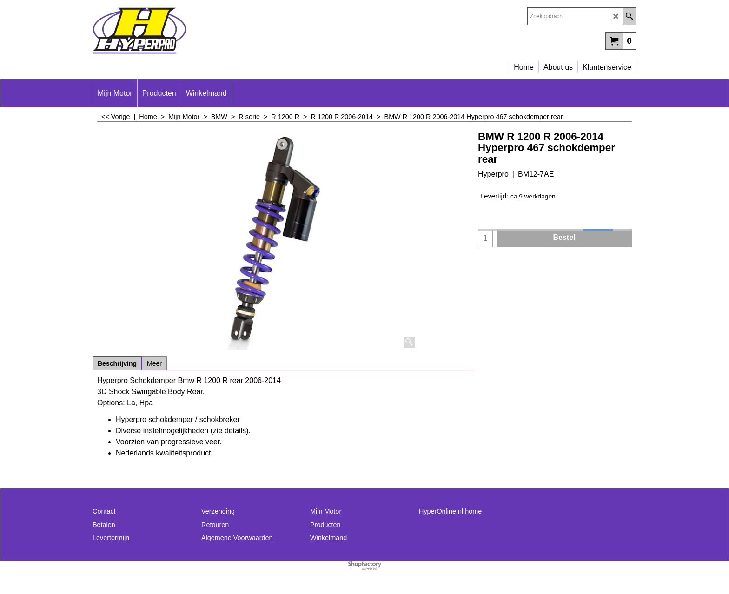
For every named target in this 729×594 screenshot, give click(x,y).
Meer (154, 363)
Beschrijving (117, 363)
